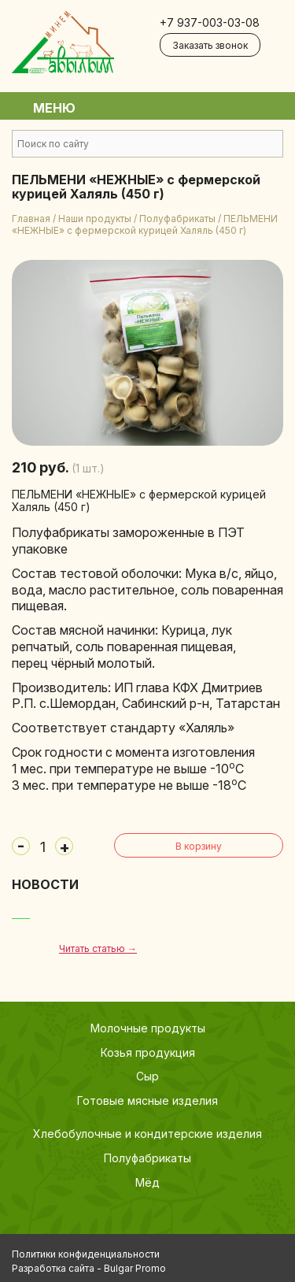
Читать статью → (98, 948)
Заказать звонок (210, 45)
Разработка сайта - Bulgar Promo (89, 1268)
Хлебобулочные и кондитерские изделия (147, 1133)
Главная (31, 218)
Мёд (147, 1182)
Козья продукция (148, 1052)
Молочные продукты (147, 1028)
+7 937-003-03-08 (210, 22)
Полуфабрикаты (177, 218)
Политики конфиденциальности (86, 1254)
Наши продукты (94, 218)
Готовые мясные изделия (147, 1100)
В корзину (198, 846)
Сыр (147, 1076)
